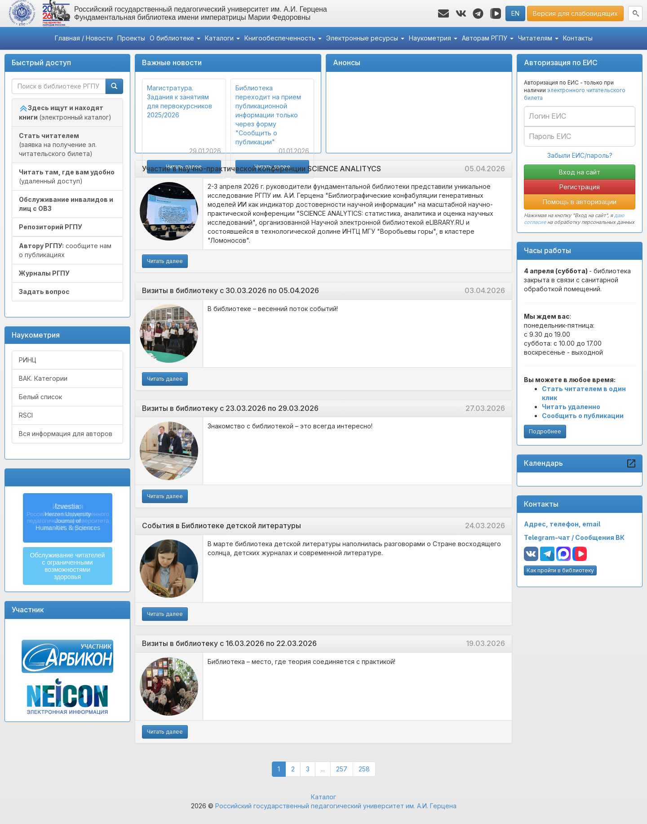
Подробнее (545, 431)
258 (367, 768)
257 (344, 768)
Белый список (40, 397)
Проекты (131, 38)
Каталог (323, 797)
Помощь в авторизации (579, 201)
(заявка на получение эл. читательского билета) (58, 144)
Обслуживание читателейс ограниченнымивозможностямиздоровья (67, 566)
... (323, 769)
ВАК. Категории (43, 378)
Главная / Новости (84, 38)
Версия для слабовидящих (575, 13)
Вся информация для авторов (65, 433)
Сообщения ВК (600, 537)
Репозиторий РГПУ (50, 227)
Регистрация (579, 187)
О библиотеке (175, 38)
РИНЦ (27, 360)
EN (515, 13)
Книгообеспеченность (283, 38)
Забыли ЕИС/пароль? (579, 155)
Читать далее (165, 261)
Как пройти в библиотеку (560, 570)
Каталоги (222, 38)
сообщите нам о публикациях (65, 250)
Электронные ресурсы (365, 38)
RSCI (26, 415)
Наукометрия (433, 38)
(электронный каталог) (65, 112)
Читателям (538, 38)
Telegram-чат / (549, 537)
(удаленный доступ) (67, 176)
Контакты (578, 38)
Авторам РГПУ (488, 38)
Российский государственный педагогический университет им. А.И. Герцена (335, 806)
